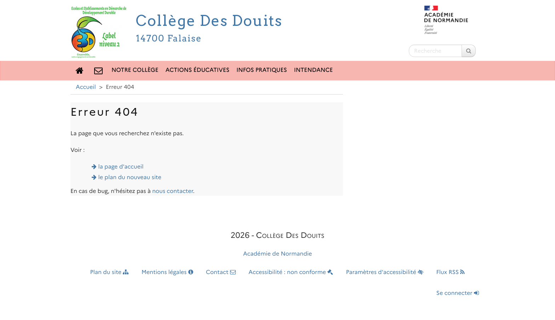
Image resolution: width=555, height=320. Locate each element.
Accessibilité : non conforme (290, 272)
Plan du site (109, 272)
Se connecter (457, 293)
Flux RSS (450, 272)
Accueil (86, 87)
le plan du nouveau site (129, 177)
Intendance (313, 70)
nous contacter (172, 191)
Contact (221, 272)
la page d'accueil (121, 167)
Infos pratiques (261, 70)
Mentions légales (167, 272)
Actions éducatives (198, 70)
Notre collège (135, 70)
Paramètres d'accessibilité (385, 272)
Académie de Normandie (277, 254)
